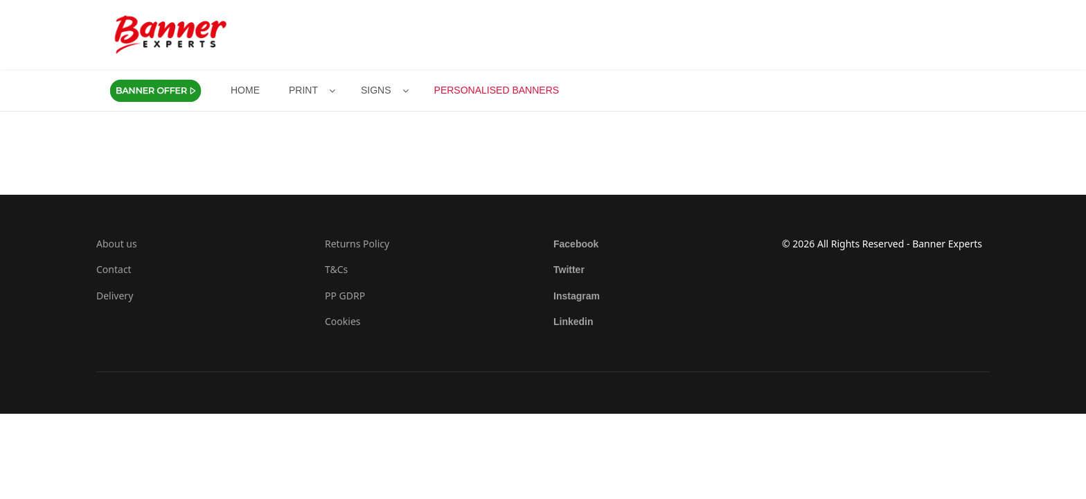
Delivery (114, 295)
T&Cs (336, 269)
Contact (114, 269)
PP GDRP (345, 295)
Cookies (342, 321)
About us (116, 243)
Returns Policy (357, 243)
